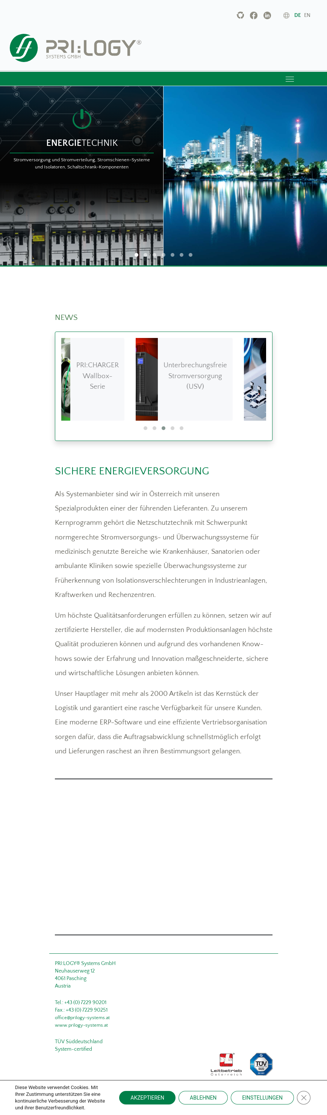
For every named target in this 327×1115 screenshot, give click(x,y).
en (307, 15)
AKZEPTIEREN (147, 1098)
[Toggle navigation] (290, 79)
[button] (145, 428)
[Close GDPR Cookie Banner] (303, 1097)
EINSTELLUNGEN (262, 1098)
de (297, 15)
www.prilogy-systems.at (81, 1025)
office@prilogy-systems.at (82, 1017)
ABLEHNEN (203, 1098)
